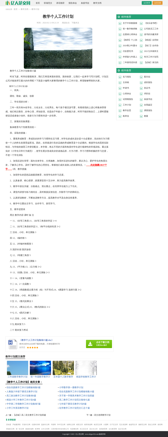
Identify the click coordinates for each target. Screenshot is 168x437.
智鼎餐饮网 (74, 429)
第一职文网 (20, 429)
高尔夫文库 (93, 429)
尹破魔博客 (16, 424)
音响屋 (8, 424)
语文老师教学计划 (102, 415)
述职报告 (148, 82)
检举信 (126, 116)
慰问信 (147, 77)
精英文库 (79, 424)
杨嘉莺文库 (133, 424)
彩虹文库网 (152, 424)
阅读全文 (66, 23)
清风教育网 (103, 429)
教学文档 (97, 3)
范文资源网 (123, 424)
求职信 (147, 93)
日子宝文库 (114, 424)
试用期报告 (128, 99)
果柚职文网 (10, 429)
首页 (38, 3)
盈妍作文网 (45, 424)
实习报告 (127, 77)
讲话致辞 (60, 3)
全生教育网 (113, 429)
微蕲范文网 (142, 424)
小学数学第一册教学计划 (71, 387)
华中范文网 (61, 424)
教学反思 (127, 110)
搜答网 (160, 424)
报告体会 (73, 3)
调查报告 (148, 110)
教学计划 (35, 9)
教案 (146, 116)
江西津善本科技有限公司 (60, 429)
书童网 (53, 424)
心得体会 (127, 93)
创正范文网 (122, 429)
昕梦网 (37, 429)
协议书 (147, 88)
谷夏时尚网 (36, 424)
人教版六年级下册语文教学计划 (22, 391)
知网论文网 (71, 424)
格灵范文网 (98, 424)
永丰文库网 (45, 429)
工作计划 (127, 105)
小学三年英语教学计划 (17, 408)
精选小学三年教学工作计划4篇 (21, 399)
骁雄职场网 (29, 429)
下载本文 (75, 23)
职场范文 (48, 3)
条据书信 (85, 3)
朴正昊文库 (84, 429)
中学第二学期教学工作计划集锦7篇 (24, 404)
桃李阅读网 (88, 424)
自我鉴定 (148, 105)
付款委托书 (128, 51)
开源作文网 (26, 424)
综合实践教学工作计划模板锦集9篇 (24, 387)
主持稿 (126, 82)
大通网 (105, 424)
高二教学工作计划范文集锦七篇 (74, 399)
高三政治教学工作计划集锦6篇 (21, 395)
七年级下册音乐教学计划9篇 (73, 404)
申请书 (126, 88)
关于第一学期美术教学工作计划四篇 (76, 395)
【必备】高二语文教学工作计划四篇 (29, 415)
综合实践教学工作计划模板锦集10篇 (76, 391)
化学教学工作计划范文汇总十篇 (74, 408)
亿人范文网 (79, 434)
